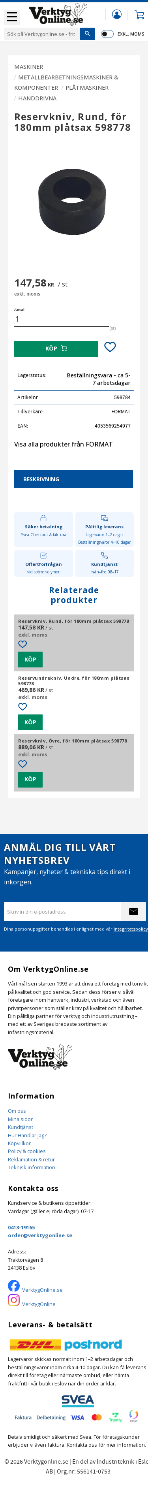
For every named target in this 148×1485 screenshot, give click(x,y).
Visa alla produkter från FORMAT (63, 444)
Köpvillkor (19, 1143)
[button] (12, 17)
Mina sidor (20, 1119)
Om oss (17, 1110)
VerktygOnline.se (42, 1289)
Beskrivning (41, 479)
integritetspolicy (131, 929)
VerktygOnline (39, 1304)
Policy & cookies (27, 1151)
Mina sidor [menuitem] (117, 14)
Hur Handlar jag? (27, 1135)
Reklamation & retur (31, 1159)
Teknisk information (31, 1167)
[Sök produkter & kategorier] (42, 34)
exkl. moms (131, 34)
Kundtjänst (20, 1127)
